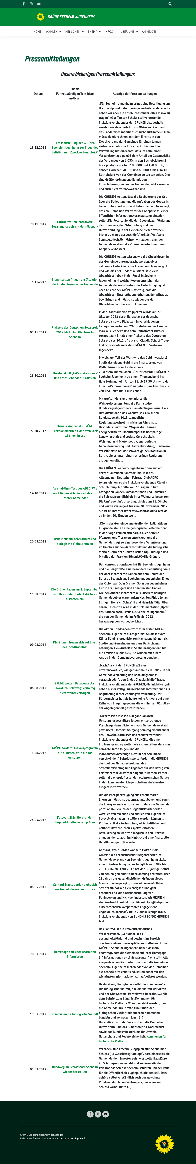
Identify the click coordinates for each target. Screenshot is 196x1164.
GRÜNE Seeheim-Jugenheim (71, 16)
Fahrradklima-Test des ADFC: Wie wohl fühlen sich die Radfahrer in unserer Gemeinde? (74, 493)
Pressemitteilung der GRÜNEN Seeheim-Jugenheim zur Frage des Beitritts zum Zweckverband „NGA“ (75, 147)
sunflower (46, 1138)
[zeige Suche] (170, 4)
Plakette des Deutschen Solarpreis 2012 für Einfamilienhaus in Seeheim (75, 332)
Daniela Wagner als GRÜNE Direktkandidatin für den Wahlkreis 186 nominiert (74, 431)
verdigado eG (78, 1138)
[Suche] (165, 4)
